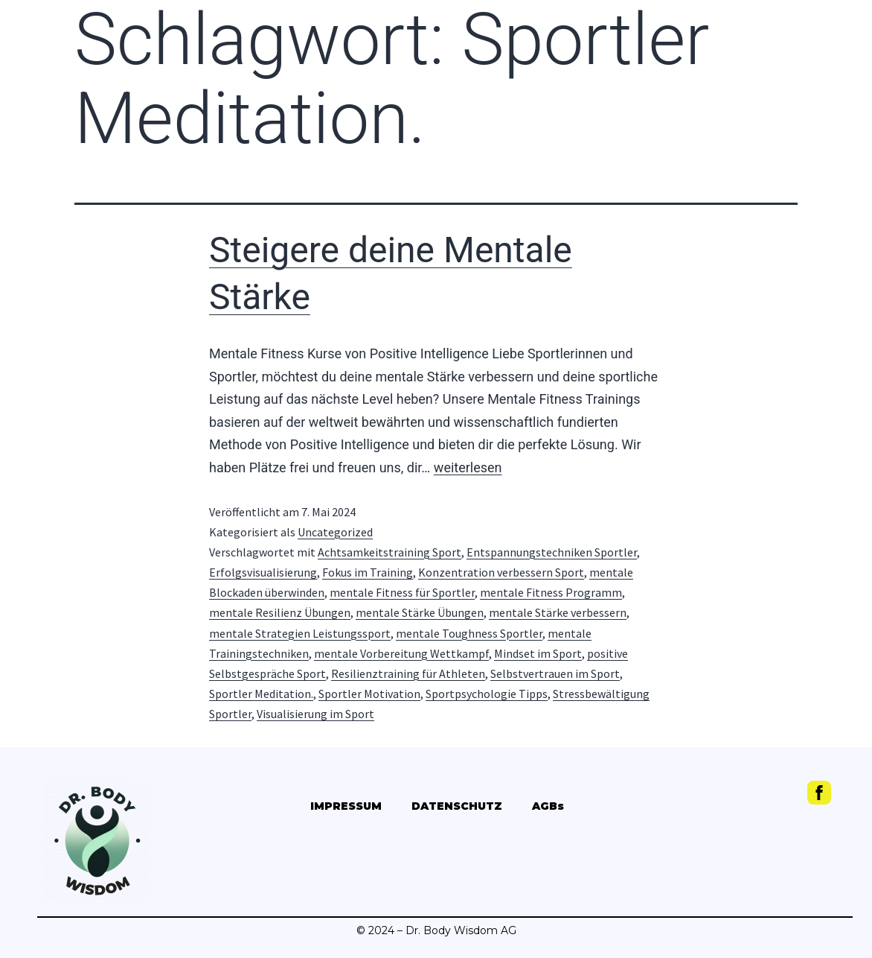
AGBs (548, 806)
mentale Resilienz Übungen (279, 612)
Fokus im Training (367, 572)
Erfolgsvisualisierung (263, 572)
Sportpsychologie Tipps (487, 693)
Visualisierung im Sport (315, 713)
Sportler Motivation (369, 693)
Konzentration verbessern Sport (501, 572)
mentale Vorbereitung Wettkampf (401, 653)
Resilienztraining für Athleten (408, 673)
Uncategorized (335, 531)
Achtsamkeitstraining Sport (389, 552)
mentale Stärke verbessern (557, 612)
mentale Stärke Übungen (420, 612)
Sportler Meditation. (261, 693)
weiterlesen (468, 467)
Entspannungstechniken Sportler (552, 552)
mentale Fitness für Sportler (402, 592)
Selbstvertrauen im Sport (555, 673)
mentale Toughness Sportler (469, 633)
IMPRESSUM (346, 806)
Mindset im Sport (538, 653)
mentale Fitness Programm (551, 592)
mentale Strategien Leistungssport (300, 633)
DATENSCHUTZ (456, 806)
